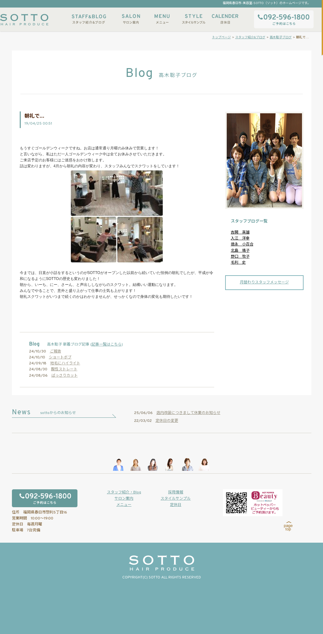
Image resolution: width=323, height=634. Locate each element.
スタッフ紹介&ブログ (89, 19)
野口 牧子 (240, 256)
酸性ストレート (64, 369)
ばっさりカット (64, 375)
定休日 (175, 505)
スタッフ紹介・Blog (124, 492)
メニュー (162, 19)
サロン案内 (130, 19)
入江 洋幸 (240, 238)
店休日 (225, 19)
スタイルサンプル (193, 19)
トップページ (221, 37)
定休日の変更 (167, 420)
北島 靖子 (240, 250)
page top (288, 526)
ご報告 (55, 351)
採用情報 (175, 492)
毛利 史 (238, 262)
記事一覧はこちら (107, 344)
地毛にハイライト (65, 363)
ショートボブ (60, 357)
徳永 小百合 (242, 244)
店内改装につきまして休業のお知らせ (188, 413)
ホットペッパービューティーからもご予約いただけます (253, 502)
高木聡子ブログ (281, 37)
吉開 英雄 (240, 232)
